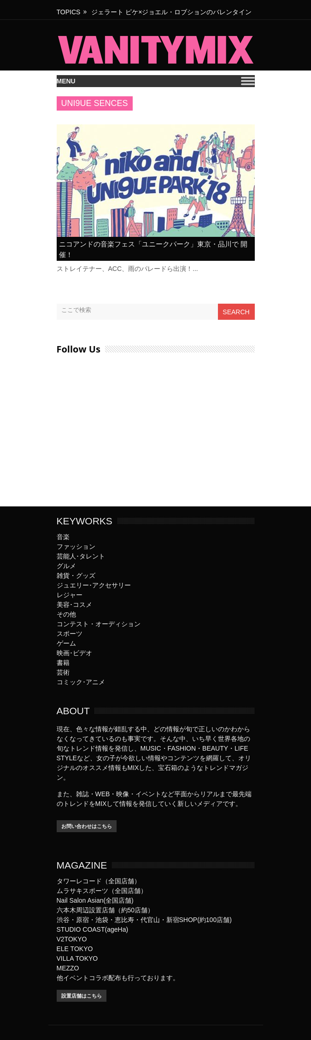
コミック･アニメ (81, 682)
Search (236, 312)
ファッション (76, 546)
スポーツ (69, 633)
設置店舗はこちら (81, 996)
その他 (66, 614)
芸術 (63, 672)
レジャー (69, 595)
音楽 (63, 537)
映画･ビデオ (74, 653)
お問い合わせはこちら (86, 826)
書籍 (63, 662)
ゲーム (66, 643)
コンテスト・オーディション (99, 624)
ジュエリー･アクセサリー (94, 585)
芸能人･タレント (81, 556)
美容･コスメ (74, 604)
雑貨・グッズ (76, 575)
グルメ (66, 566)
